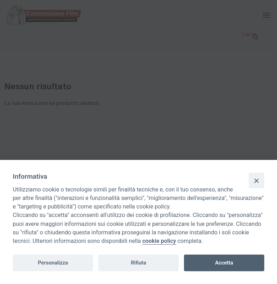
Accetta (224, 263)
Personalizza (53, 263)
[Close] (256, 180)
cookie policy (159, 241)
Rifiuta (138, 263)
